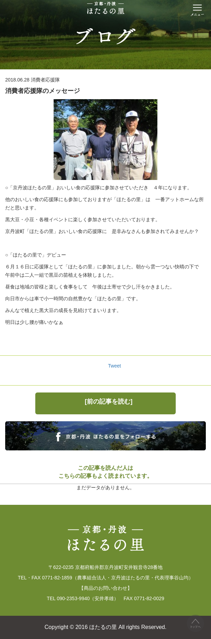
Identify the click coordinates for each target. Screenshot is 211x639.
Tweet (114, 366)
